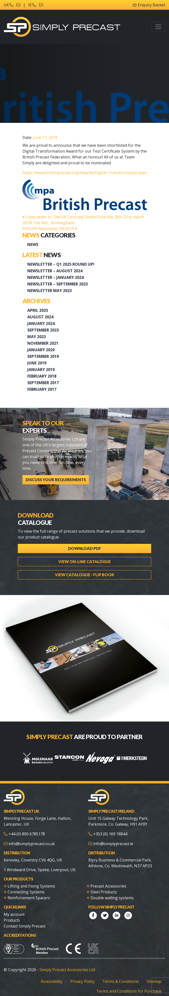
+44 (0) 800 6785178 (27, 834)
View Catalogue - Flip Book (84, 574)
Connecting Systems (26, 892)
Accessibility (51, 981)
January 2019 (41, 369)
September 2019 (43, 356)
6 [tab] (99, 777)
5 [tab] (91, 777)
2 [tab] (70, 777)
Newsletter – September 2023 (57, 284)
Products (12, 920)
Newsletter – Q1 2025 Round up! (60, 264)
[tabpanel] (38, 758)
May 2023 (36, 336)
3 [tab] (77, 777)
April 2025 (37, 310)
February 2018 (41, 376)
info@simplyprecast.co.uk (32, 843)
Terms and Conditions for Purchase (128, 991)
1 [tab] (62, 777)
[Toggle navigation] (158, 27)
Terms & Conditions (120, 981)
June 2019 (36, 363)
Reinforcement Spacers (29, 897)
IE (32, 5)
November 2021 (42, 343)
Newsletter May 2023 (49, 290)
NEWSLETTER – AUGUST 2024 (54, 270)
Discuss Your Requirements (56, 479)
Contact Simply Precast (24, 926)
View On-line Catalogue (84, 561)
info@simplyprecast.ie (113, 843)
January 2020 (41, 349)
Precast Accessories (108, 886)
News (32, 244)
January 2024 (41, 323)
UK (8, 5)
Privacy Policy (82, 981)
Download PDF (84, 548)
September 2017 (43, 382)
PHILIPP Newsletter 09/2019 (49, 228)
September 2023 (43, 330)
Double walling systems (112, 897)
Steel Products (103, 892)
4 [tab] (84, 777)
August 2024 (40, 317)
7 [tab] (106, 777)
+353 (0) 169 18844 (110, 834)
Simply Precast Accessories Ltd (67, 969)
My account (14, 914)
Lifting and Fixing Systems (31, 886)
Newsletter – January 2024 (55, 277)
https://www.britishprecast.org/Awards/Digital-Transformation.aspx (84, 172)
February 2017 (41, 389)
